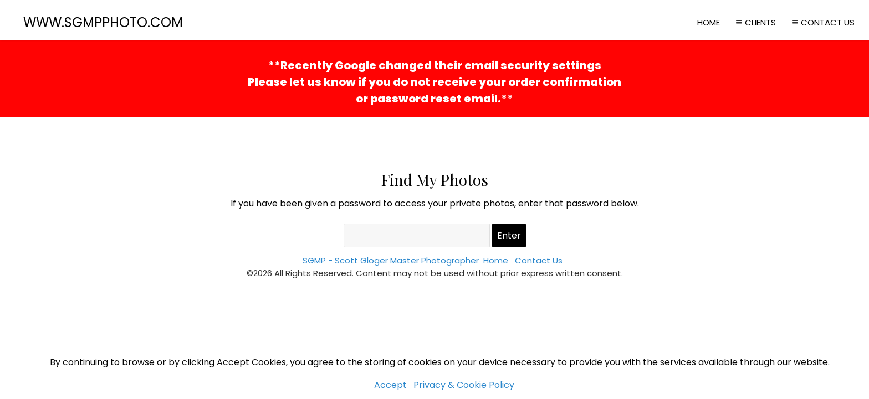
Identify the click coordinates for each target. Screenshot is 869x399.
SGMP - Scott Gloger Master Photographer (391, 260)
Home (708, 22)
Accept (390, 385)
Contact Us (822, 22)
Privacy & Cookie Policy (463, 385)
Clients (754, 22)
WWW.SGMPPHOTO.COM (103, 22)
